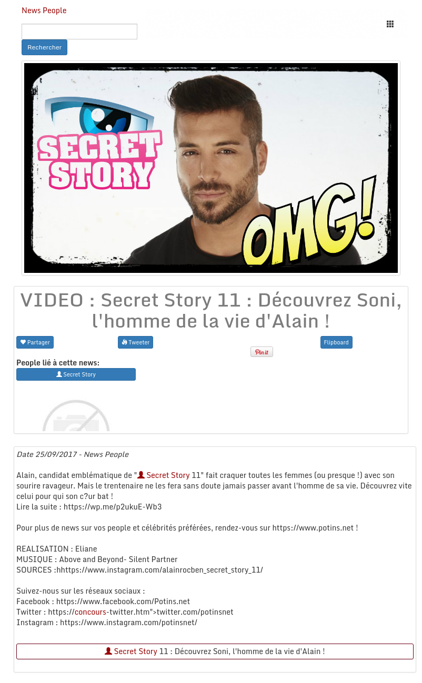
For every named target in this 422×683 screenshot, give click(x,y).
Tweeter (136, 342)
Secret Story (163, 475)
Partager (35, 342)
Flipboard (336, 342)
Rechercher (44, 47)
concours (90, 612)
